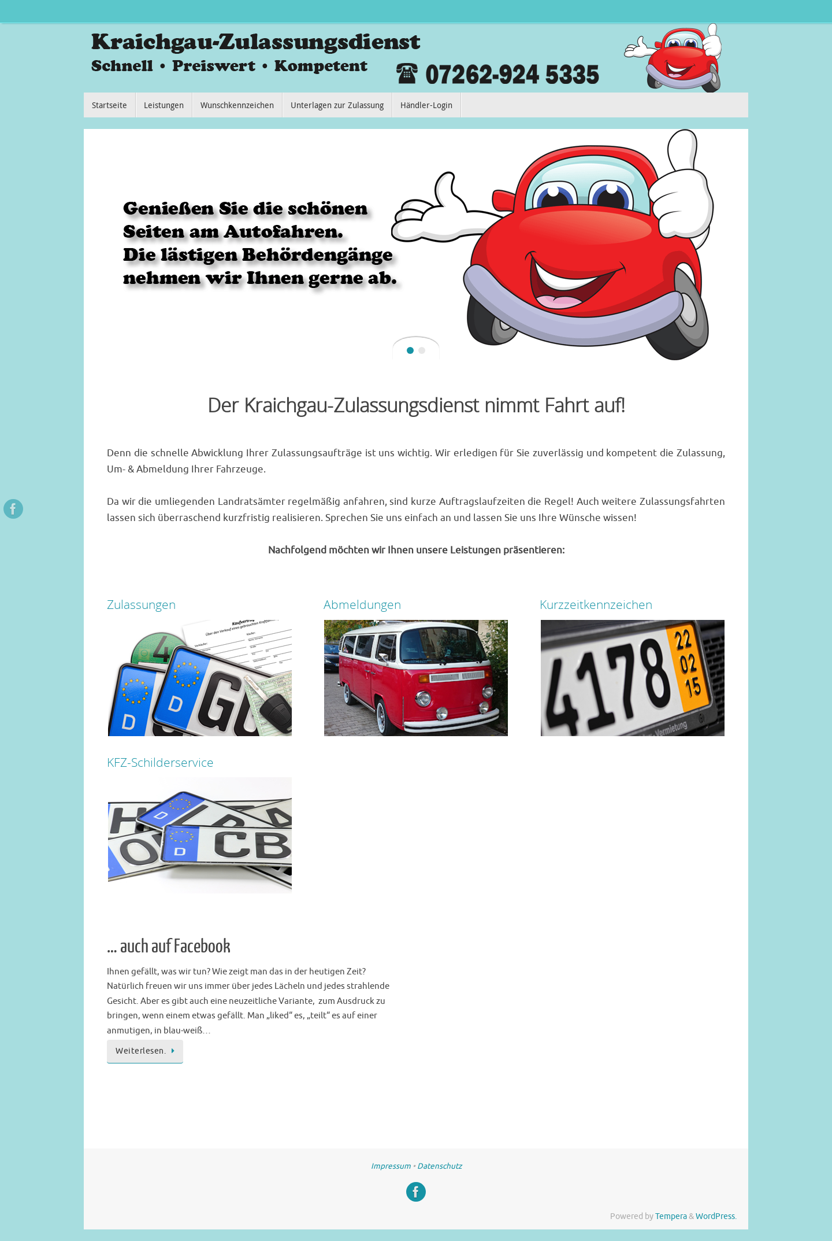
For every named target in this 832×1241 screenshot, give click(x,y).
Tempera (671, 1216)
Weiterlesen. (147, 1051)
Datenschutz (439, 1166)
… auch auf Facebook (169, 946)
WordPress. (716, 1216)
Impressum (391, 1166)
